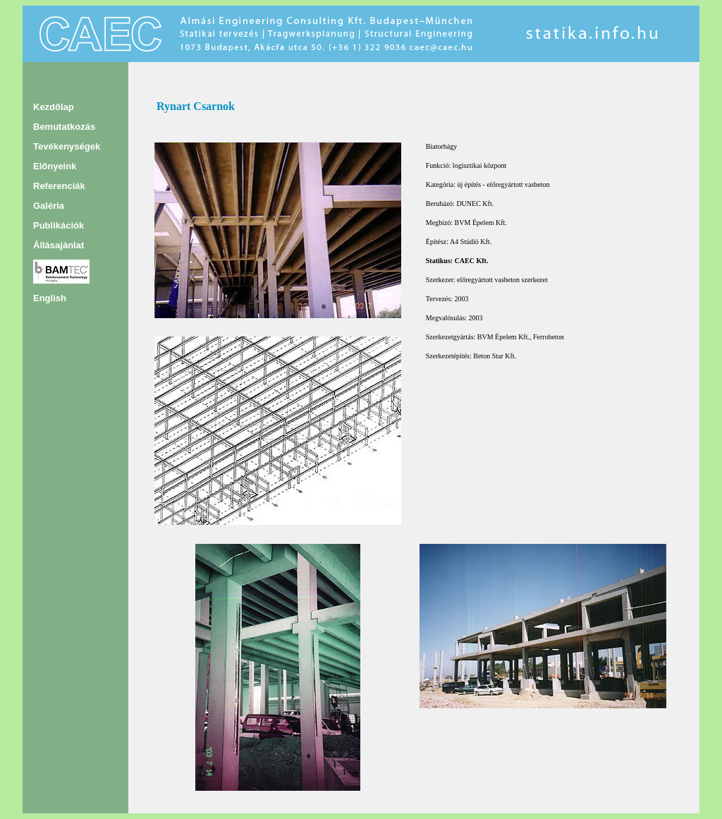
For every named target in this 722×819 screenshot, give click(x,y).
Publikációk (58, 225)
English (49, 298)
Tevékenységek (66, 146)
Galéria (48, 205)
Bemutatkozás (64, 126)
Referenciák (59, 186)
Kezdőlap (53, 107)
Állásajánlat (58, 245)
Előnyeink (54, 166)
